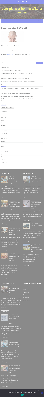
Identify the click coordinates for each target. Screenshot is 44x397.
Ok (22, 394)
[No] (42, 393)
